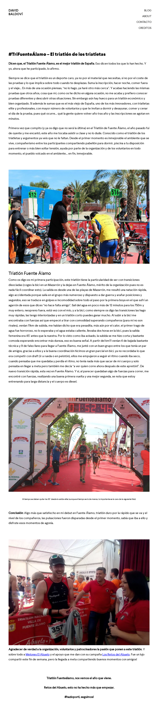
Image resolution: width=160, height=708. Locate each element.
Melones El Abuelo (38, 654)
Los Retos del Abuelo (116, 654)
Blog (147, 10)
